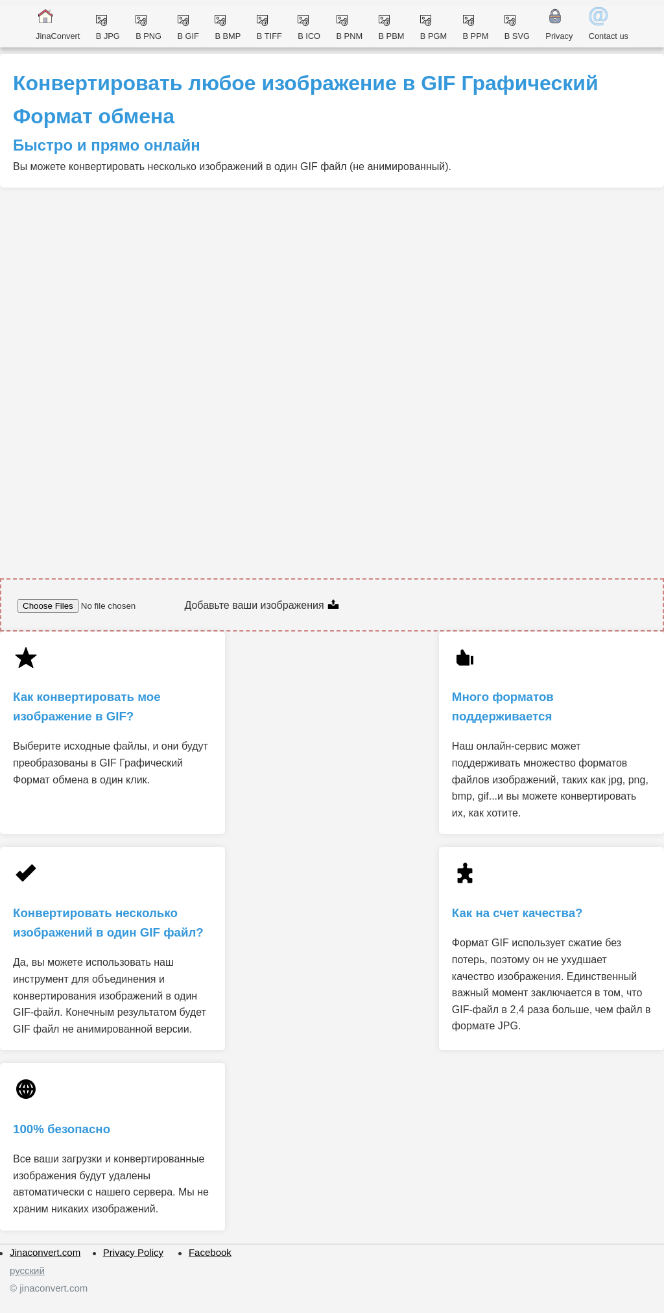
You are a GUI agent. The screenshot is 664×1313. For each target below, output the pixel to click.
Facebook (210, 1252)
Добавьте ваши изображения (262, 605)
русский (27, 1270)
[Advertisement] (332, 285)
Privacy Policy (133, 1252)
